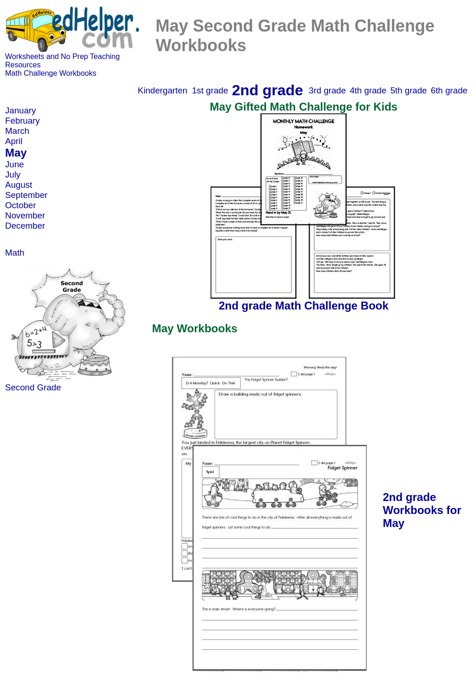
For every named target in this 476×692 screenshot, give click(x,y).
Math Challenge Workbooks (50, 73)
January (20, 110)
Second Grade (33, 387)
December (25, 226)
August (18, 185)
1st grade (210, 90)
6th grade (449, 90)
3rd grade (327, 90)
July (12, 174)
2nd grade (267, 90)
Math (14, 252)
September (26, 195)
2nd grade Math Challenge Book (303, 305)
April (13, 141)
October (20, 205)
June (14, 164)
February (22, 120)
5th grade (408, 90)
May (16, 152)
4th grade (368, 90)
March (17, 131)
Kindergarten (162, 90)
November (25, 215)
